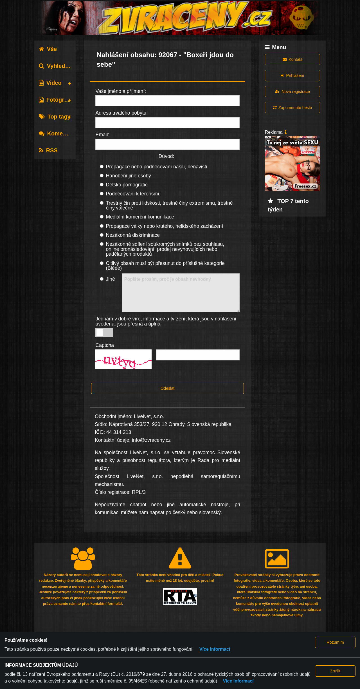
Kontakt (292, 59)
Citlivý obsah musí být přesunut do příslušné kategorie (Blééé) (165, 265)
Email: (102, 134)
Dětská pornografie (127, 185)
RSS (48, 150)
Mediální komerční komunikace (140, 217)
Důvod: (166, 156)
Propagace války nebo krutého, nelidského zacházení (164, 226)
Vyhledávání (59, 66)
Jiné (110, 279)
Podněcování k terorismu (133, 194)
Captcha (104, 345)
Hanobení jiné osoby (128, 176)
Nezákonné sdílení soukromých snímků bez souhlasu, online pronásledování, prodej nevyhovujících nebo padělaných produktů (165, 249)
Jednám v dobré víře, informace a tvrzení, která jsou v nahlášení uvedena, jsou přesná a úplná (165, 321)
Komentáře (57, 133)
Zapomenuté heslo (292, 107)
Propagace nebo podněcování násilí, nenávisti (156, 167)
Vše (48, 49)
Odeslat (168, 388)
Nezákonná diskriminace (133, 235)
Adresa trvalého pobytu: (121, 113)
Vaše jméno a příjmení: (120, 91)
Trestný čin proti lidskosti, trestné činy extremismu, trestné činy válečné (169, 205)
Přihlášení (292, 75)
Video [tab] (50, 83)
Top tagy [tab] (55, 116)
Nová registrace (292, 91)
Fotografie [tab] (56, 100)
